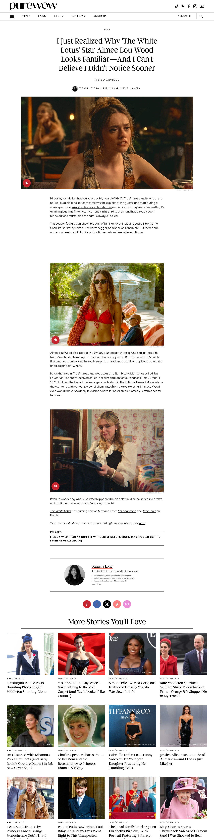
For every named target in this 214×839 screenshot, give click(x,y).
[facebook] (97, 604)
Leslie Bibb (142, 223)
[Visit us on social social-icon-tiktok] (177, 6)
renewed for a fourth (63, 216)
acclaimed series (74, 203)
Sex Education (127, 511)
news (107, 29)
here (142, 523)
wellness (78, 16)
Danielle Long (90, 89)
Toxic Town (149, 511)
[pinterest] (27, 183)
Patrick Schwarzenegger (91, 228)
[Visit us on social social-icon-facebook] (189, 6)
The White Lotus (133, 198)
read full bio (96, 584)
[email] (127, 604)
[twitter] (107, 604)
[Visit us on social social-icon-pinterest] (183, 6)
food (42, 16)
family (58, 16)
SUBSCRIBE (184, 16)
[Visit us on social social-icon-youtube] (202, 6)
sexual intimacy (141, 386)
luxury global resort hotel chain (92, 207)
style (26, 16)
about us (100, 16)
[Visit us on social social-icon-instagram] (195, 6)
